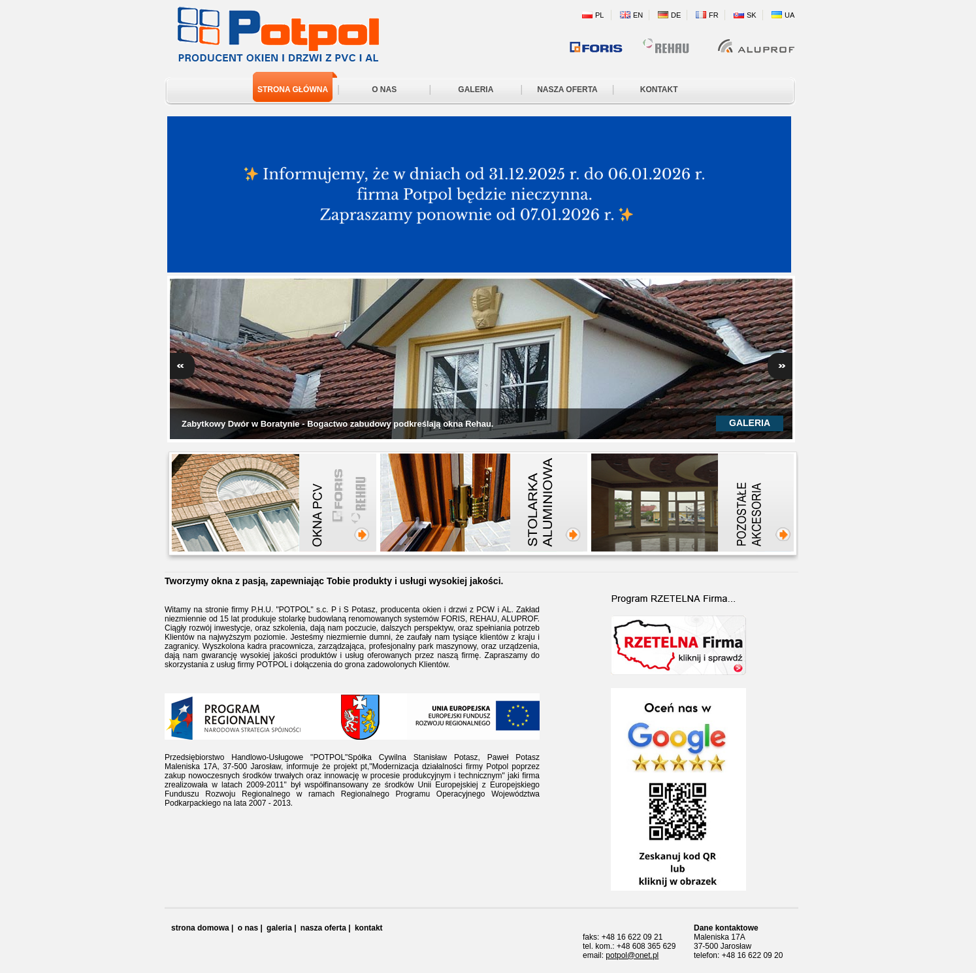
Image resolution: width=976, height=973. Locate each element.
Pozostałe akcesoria (762, 510)
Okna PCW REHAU (360, 503)
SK (751, 15)
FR (714, 15)
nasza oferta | (326, 927)
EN (638, 15)
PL (599, 15)
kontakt (369, 927)
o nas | (250, 927)
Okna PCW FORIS (336, 503)
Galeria (749, 423)
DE (676, 15)
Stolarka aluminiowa (555, 510)
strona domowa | (202, 927)
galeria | (281, 927)
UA (789, 15)
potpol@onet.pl (632, 955)
